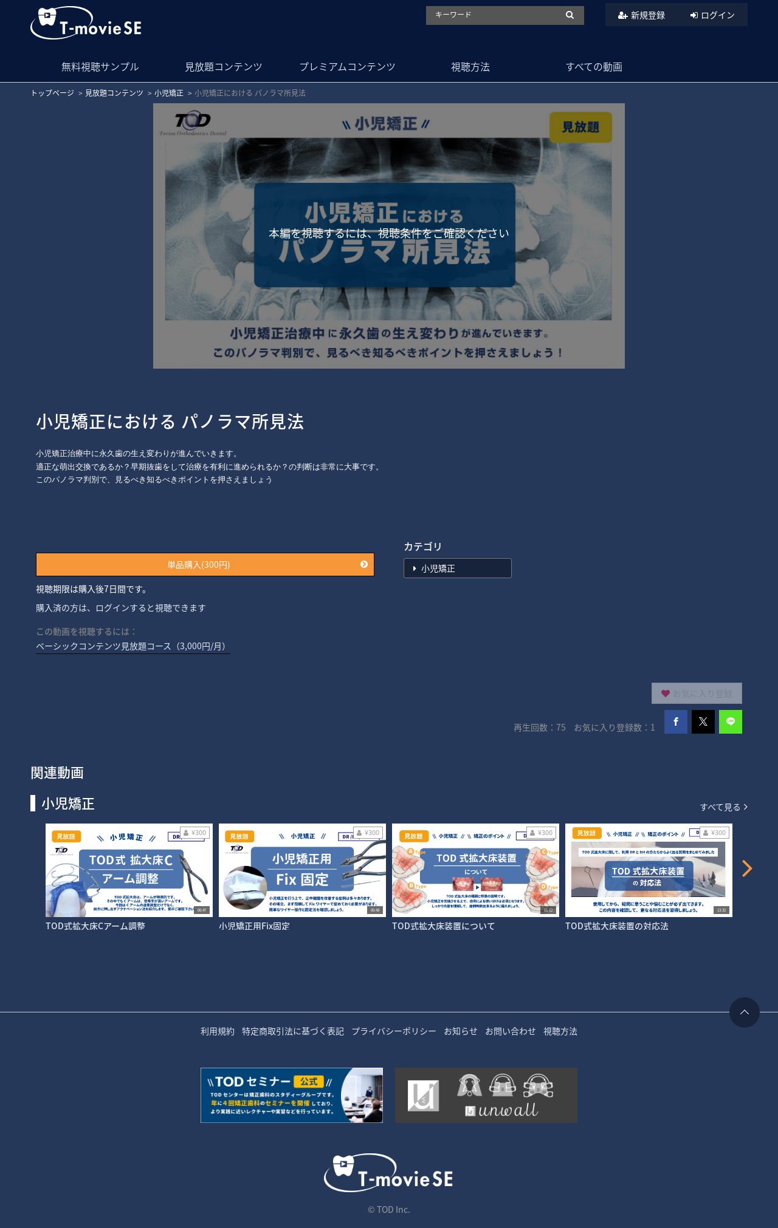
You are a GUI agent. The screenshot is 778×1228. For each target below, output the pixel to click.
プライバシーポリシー (393, 1031)
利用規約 (218, 1031)
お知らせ (461, 1031)
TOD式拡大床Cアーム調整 (95, 925)
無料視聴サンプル (100, 66)
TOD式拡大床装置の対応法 (617, 925)
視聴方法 (470, 66)
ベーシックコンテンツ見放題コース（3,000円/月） (133, 646)
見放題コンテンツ (224, 66)
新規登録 (648, 15)
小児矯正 (169, 92)
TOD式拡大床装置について (443, 925)
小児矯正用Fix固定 (254, 925)
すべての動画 (593, 66)
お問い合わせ (510, 1031)
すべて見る (724, 806)
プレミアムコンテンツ (347, 66)
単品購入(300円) (267, 564)
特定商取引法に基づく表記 (293, 1031)
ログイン (718, 15)
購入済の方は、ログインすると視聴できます (121, 607)
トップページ (52, 92)
